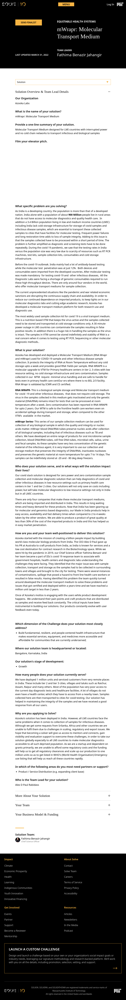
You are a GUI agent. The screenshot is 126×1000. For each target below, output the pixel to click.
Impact (8, 859)
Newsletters (70, 919)
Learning (9, 882)
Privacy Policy (71, 887)
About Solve (71, 859)
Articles (68, 914)
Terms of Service (73, 882)
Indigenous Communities (18, 887)
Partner (8, 919)
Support (8, 925)
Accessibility (70, 893)
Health (8, 876)
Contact (68, 865)
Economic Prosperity (15, 871)
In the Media (71, 925)
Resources (70, 907)
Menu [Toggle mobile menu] (66, 4)
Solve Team (70, 871)
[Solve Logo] (14, 4)
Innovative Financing (15, 899)
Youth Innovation (13, 893)
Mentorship (10, 936)
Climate (8, 865)
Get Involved (11, 907)
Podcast (68, 930)
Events (8, 914)
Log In (110, 4)
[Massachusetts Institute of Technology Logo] (120, 4)
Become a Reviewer (15, 930)
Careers (68, 876)
